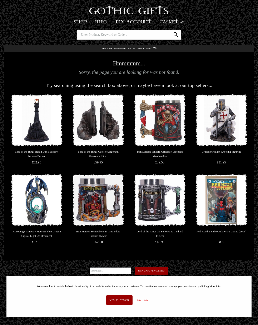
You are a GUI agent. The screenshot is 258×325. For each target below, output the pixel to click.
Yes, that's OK (119, 300)
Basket (172, 22)
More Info (142, 300)
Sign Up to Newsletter (151, 271)
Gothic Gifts (129, 11)
